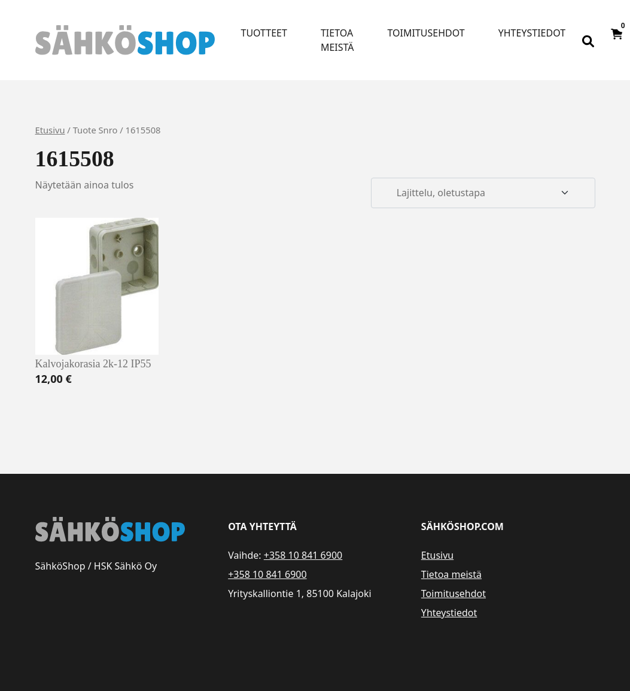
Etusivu (50, 130)
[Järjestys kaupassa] (483, 193)
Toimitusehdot (426, 32)
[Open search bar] (588, 40)
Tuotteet (264, 32)
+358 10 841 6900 (303, 555)
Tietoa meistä (337, 40)
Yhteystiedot (531, 32)
